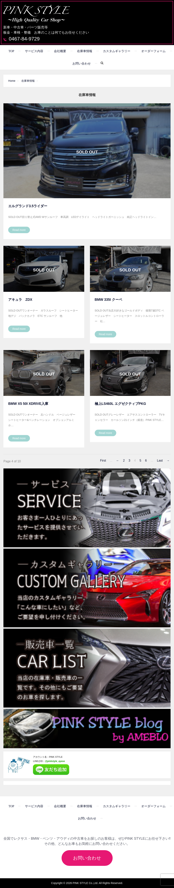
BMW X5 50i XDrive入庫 (28, 404)
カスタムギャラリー (116, 51)
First (103, 460)
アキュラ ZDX (20, 300)
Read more (19, 229)
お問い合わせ (81, 63)
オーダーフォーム (153, 51)
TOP (11, 51)
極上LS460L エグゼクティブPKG (120, 404)
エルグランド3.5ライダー (27, 206)
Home (11, 80)
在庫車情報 (84, 51)
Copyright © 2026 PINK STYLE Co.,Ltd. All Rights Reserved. (87, 883)
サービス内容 (34, 51)
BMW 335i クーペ (108, 300)
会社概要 (60, 51)
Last (160, 460)
